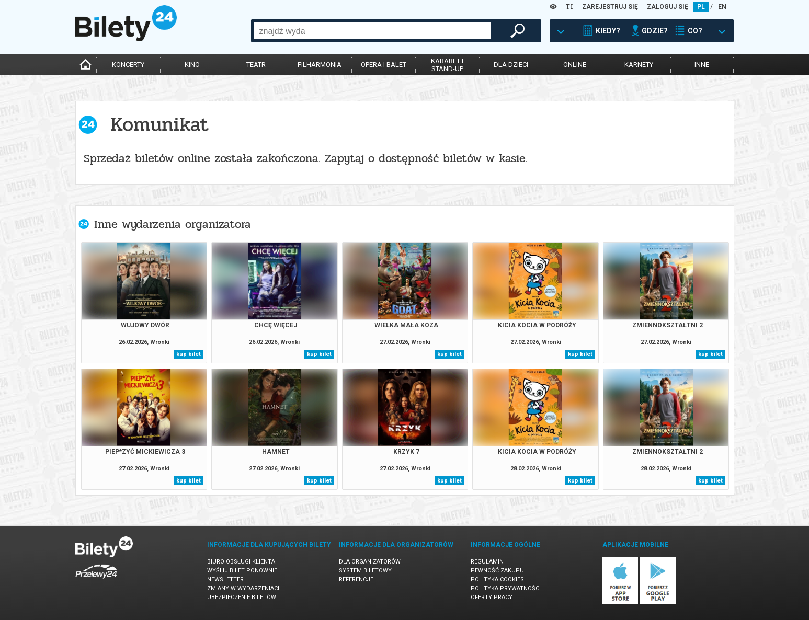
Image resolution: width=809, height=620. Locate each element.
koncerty (128, 64)
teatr (256, 64)
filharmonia (319, 64)
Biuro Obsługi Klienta (241, 561)
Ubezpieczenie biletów (241, 597)
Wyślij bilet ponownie (242, 570)
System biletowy (365, 570)
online (574, 64)
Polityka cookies (497, 579)
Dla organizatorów (370, 561)
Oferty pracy (491, 597)
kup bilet (188, 354)
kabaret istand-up (447, 65)
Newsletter (225, 579)
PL (701, 6)
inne (701, 64)
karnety (638, 64)
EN (722, 6)
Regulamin (487, 561)
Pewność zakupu (497, 570)
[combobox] (372, 30)
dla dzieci (511, 64)
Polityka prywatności (506, 588)
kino (192, 64)
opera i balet (383, 64)
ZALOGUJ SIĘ (667, 6)
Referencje (356, 579)
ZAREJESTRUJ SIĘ (610, 6)
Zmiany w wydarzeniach (244, 588)
